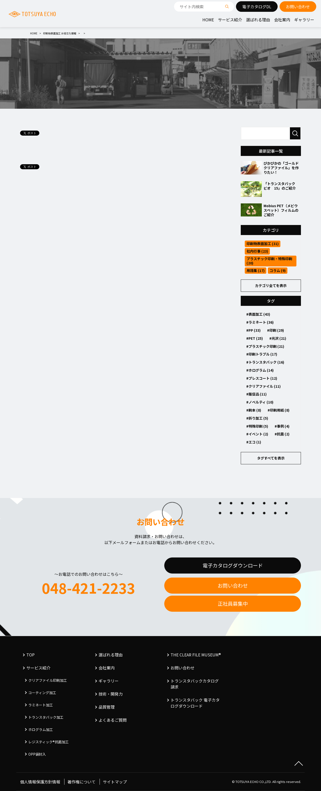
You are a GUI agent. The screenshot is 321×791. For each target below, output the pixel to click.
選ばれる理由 (258, 20)
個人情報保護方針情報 (40, 782)
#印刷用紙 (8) (278, 410)
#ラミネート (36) (260, 322)
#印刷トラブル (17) (261, 354)
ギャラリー (304, 20)
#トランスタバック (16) (265, 362)
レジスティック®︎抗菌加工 (48, 741)
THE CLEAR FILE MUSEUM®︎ (196, 655)
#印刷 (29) (275, 330)
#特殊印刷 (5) (257, 426)
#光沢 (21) (277, 338)
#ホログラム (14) (260, 370)
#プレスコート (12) (261, 378)
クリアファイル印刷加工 (47, 680)
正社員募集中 (233, 603)
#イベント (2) (257, 433)
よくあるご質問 (113, 720)
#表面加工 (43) (258, 314)
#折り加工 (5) (257, 418)
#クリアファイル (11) (263, 386)
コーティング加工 (42, 692)
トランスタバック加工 (45, 717)
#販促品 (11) (256, 394)
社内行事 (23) (257, 251)
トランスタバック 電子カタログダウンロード (195, 703)
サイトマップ (115, 782)
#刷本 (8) (253, 410)
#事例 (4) (282, 426)
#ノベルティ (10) (259, 402)
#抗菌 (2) (282, 433)
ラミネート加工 (40, 704)
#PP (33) (253, 330)
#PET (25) (254, 338)
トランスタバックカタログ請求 (195, 684)
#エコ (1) (253, 441)
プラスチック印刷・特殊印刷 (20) (269, 260)
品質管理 (107, 707)
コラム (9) (278, 270)
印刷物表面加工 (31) (263, 243)
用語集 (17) (256, 270)
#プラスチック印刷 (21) (265, 346)
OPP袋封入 (37, 754)
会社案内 (282, 20)
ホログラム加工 (40, 729)
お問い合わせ (233, 585)
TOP (30, 655)
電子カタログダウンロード (233, 565)
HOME (208, 20)
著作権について (81, 782)
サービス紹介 (230, 20)
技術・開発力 (111, 694)
